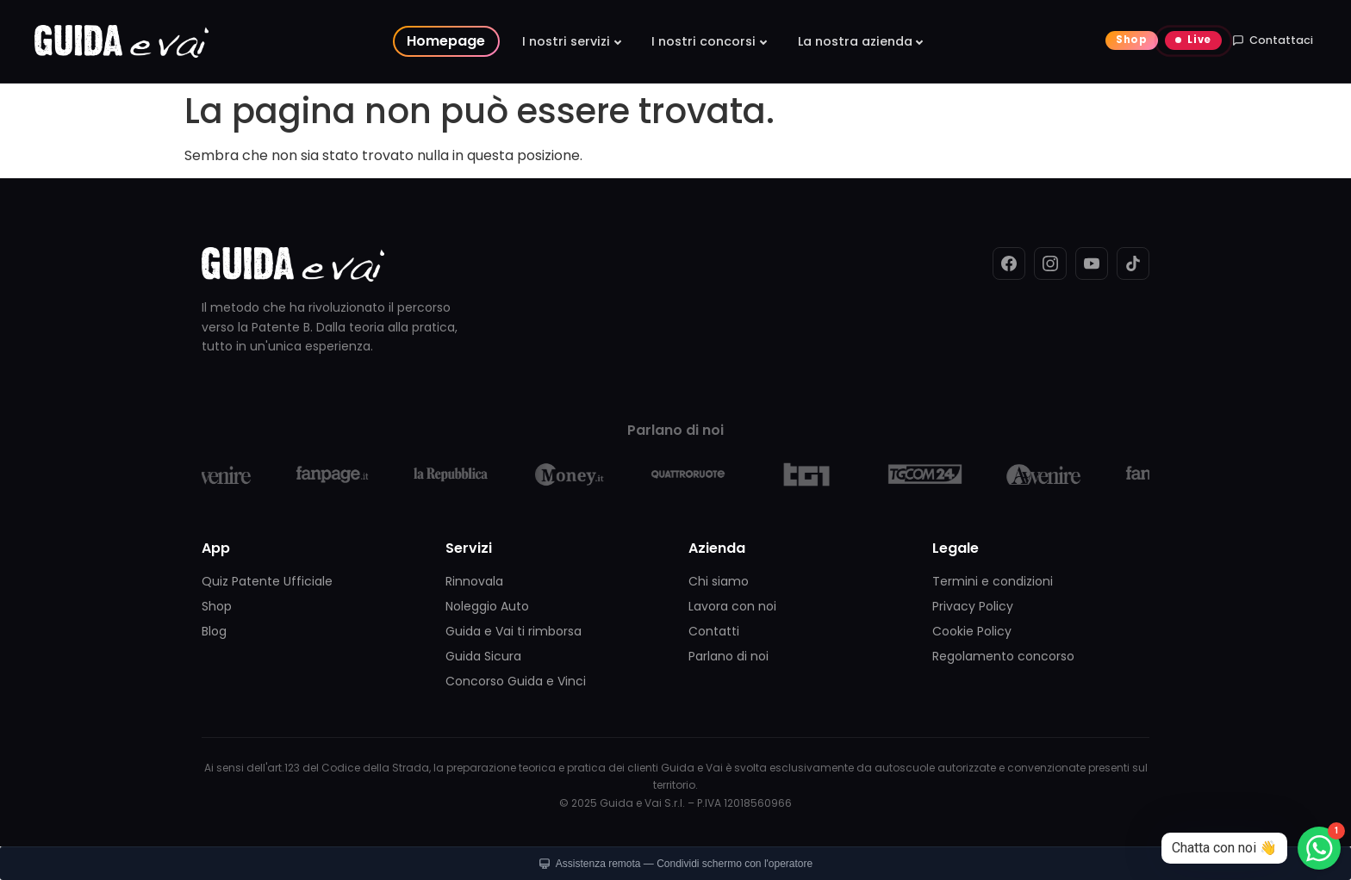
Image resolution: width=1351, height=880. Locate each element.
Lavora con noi (732, 606)
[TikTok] (1133, 263)
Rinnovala (474, 581)
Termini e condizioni (992, 581)
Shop (1132, 39)
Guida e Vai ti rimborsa (513, 631)
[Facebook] (1009, 263)
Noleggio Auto (487, 606)
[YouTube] (1091, 263)
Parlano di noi (728, 656)
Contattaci (1272, 40)
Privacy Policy (972, 606)
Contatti (713, 631)
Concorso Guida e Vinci (515, 681)
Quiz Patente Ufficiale (267, 581)
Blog (214, 631)
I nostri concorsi (703, 41)
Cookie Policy (972, 631)
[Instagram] (1050, 263)
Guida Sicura (483, 656)
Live (1199, 39)
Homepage (446, 41)
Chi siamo (718, 581)
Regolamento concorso (1003, 656)
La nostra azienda (855, 41)
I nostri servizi (566, 41)
